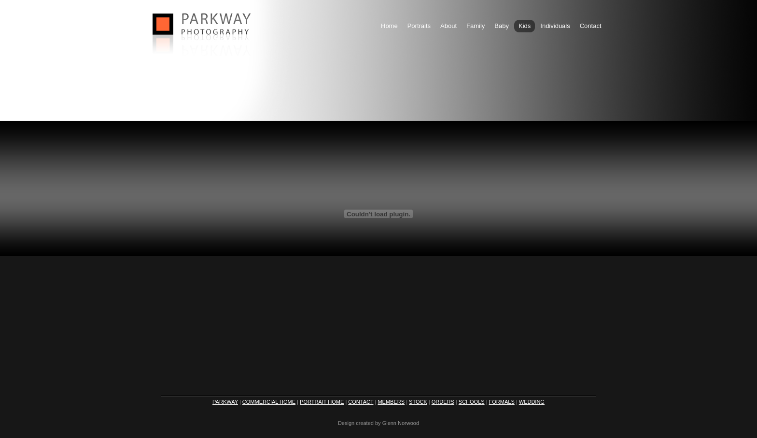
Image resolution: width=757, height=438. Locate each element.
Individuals (555, 25)
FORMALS (502, 402)
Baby (501, 25)
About (448, 25)
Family (475, 25)
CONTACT (360, 402)
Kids (525, 25)
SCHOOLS (472, 402)
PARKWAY (225, 402)
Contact (591, 25)
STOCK (418, 402)
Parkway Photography (202, 27)
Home (389, 25)
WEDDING (532, 402)
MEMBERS (391, 402)
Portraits (419, 25)
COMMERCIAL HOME (268, 402)
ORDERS (443, 402)
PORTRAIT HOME (322, 402)
